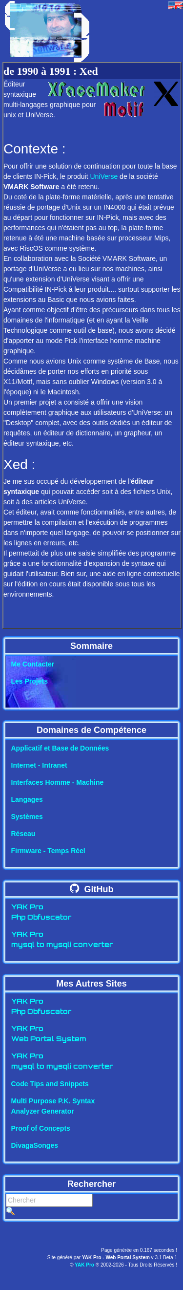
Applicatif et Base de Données (60, 748)
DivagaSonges (34, 1145)
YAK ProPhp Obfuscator (41, 913)
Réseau (23, 834)
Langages (27, 799)
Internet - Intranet (39, 765)
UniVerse (104, 176)
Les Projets (29, 681)
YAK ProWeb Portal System (48, 1034)
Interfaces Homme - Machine (57, 782)
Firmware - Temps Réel (48, 851)
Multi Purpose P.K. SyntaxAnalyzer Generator (53, 1106)
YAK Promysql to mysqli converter (62, 940)
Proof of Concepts (40, 1128)
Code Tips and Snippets (50, 1084)
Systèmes (27, 816)
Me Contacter (33, 664)
